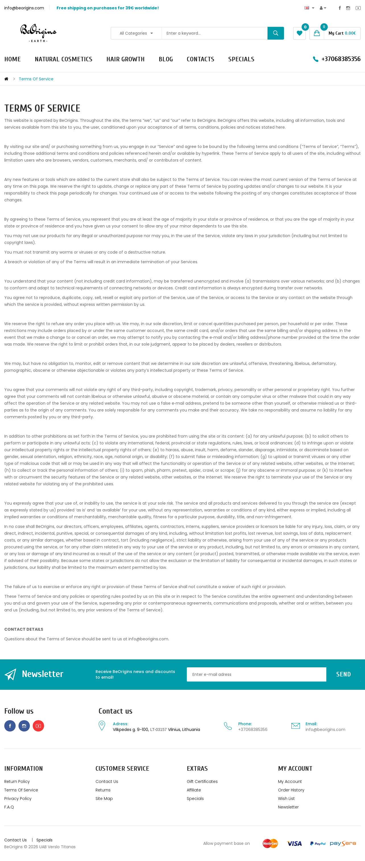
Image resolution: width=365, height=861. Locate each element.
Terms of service (36, 79)
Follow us (19, 711)
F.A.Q (9, 807)
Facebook (340, 8)
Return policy (17, 781)
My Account (290, 781)
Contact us (115, 711)
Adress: (120, 724)
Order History (291, 790)
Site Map (104, 798)
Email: (311, 724)
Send (343, 674)
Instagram (348, 8)
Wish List (286, 798)
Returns (103, 790)
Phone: (245, 724)
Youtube (358, 8)
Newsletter (288, 807)
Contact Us (107, 781)
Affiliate (194, 790)
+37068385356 (252, 729)
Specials (195, 798)
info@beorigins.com (325, 729)
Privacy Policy (18, 798)
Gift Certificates (202, 781)
